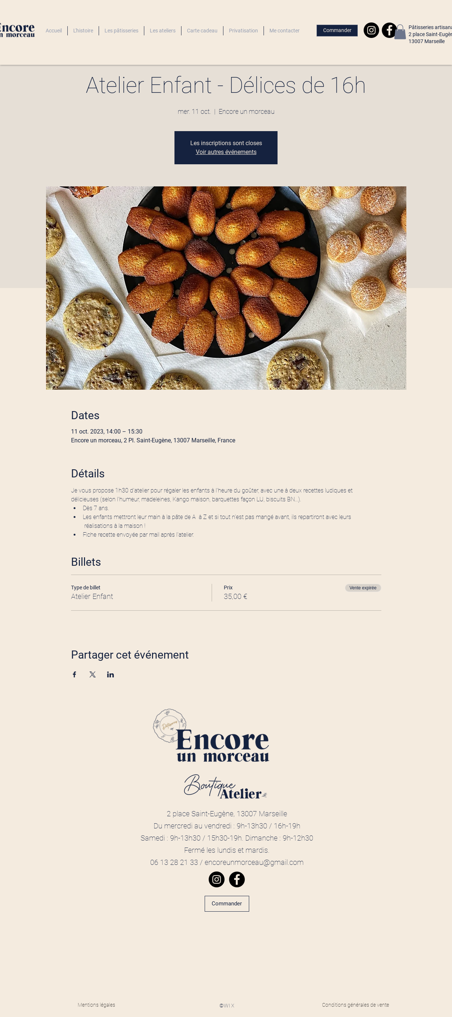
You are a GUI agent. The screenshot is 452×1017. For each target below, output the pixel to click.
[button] (400, 31)
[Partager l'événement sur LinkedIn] (110, 674)
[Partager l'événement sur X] (92, 674)
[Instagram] (371, 30)
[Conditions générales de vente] (355, 1005)
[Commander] (337, 30)
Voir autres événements (226, 151)
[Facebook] (389, 30)
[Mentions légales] (96, 1005)
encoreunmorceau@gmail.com (254, 862)
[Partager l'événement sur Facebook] (74, 674)
